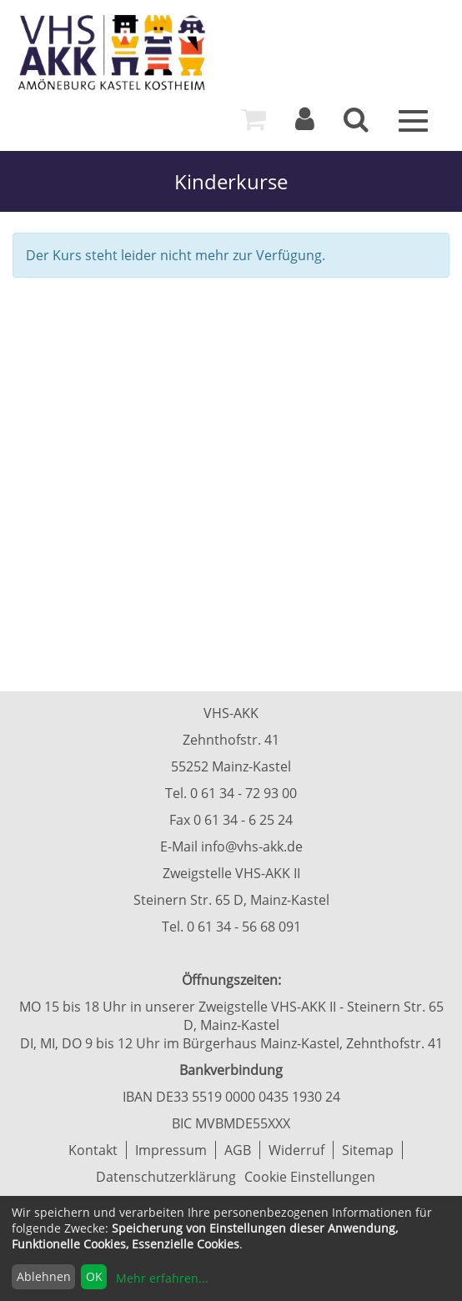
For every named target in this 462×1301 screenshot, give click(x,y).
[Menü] (413, 119)
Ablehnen (44, 1276)
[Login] (304, 123)
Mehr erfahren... (162, 1278)
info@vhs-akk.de (252, 846)
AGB (237, 1150)
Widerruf (296, 1150)
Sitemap (368, 1150)
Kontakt (93, 1150)
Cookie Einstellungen (309, 1177)
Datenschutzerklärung (166, 1177)
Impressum (171, 1150)
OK (94, 1276)
